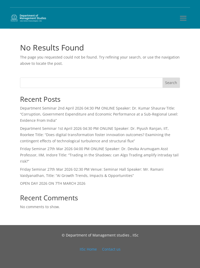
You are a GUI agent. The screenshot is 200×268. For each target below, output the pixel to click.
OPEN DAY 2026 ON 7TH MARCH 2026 (52, 183)
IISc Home (88, 249)
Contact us (111, 249)
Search (171, 82)
